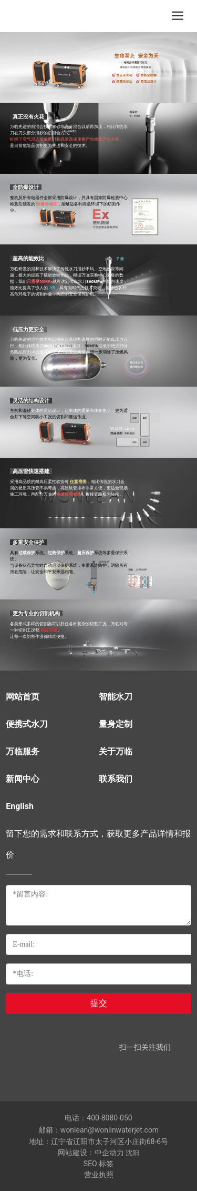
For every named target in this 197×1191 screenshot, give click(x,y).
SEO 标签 (98, 1163)
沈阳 (132, 1153)
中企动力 (109, 1152)
